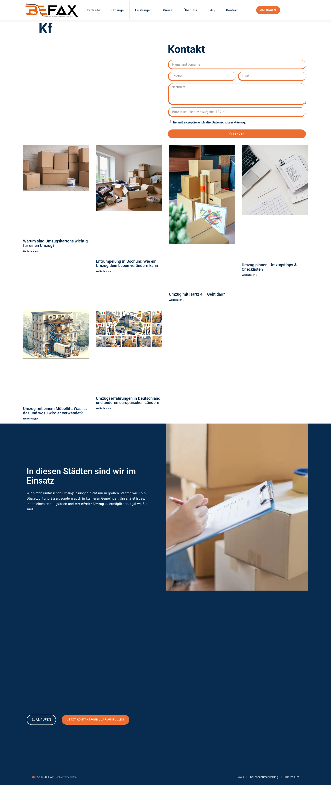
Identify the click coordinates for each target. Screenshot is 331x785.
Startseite (93, 10)
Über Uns (190, 10)
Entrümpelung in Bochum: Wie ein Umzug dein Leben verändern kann (127, 263)
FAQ (212, 10)
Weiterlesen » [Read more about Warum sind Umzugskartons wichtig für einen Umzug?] (31, 251)
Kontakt (232, 10)
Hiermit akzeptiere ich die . (209, 122)
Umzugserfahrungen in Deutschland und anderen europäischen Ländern (128, 401)
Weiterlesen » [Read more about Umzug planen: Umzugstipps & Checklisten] (249, 274)
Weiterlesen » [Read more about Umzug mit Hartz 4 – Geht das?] (177, 299)
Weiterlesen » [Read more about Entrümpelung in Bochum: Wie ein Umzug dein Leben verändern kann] (104, 271)
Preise (167, 10)
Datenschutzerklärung (228, 122)
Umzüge (118, 10)
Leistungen (143, 10)
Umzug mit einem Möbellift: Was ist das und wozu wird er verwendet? (55, 411)
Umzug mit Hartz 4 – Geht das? (197, 294)
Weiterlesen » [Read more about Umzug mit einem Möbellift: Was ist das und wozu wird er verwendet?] (31, 418)
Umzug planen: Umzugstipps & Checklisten (269, 267)
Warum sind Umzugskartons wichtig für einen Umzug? (55, 243)
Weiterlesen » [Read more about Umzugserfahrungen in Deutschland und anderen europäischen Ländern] (104, 408)
